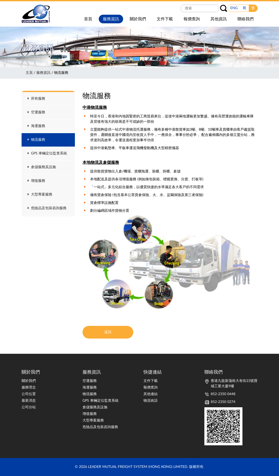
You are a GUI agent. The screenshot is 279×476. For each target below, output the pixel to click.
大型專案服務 (40, 194)
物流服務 (36, 140)
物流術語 (150, 400)
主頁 (29, 73)
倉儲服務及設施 (42, 167)
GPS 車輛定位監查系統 (47, 153)
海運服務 (36, 126)
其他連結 (150, 394)
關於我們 (29, 381)
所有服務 (36, 98)
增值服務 (36, 181)
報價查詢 (150, 387)
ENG (234, 8)
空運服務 (36, 112)
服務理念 (29, 387)
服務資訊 (43, 73)
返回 (107, 332)
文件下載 (150, 381)
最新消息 (29, 400)
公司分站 (29, 407)
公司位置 (29, 394)
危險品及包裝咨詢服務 (47, 208)
